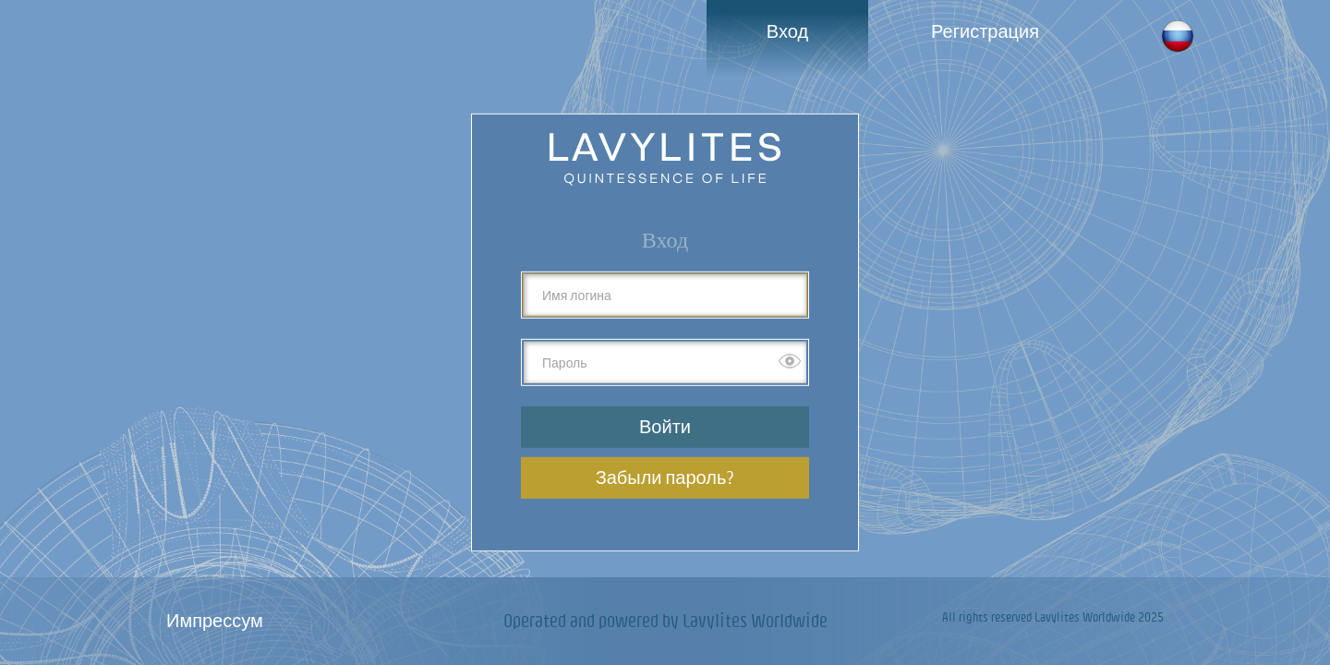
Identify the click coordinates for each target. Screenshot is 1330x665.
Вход (787, 31)
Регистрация (985, 31)
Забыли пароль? (665, 477)
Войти (665, 426)
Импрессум (214, 620)
